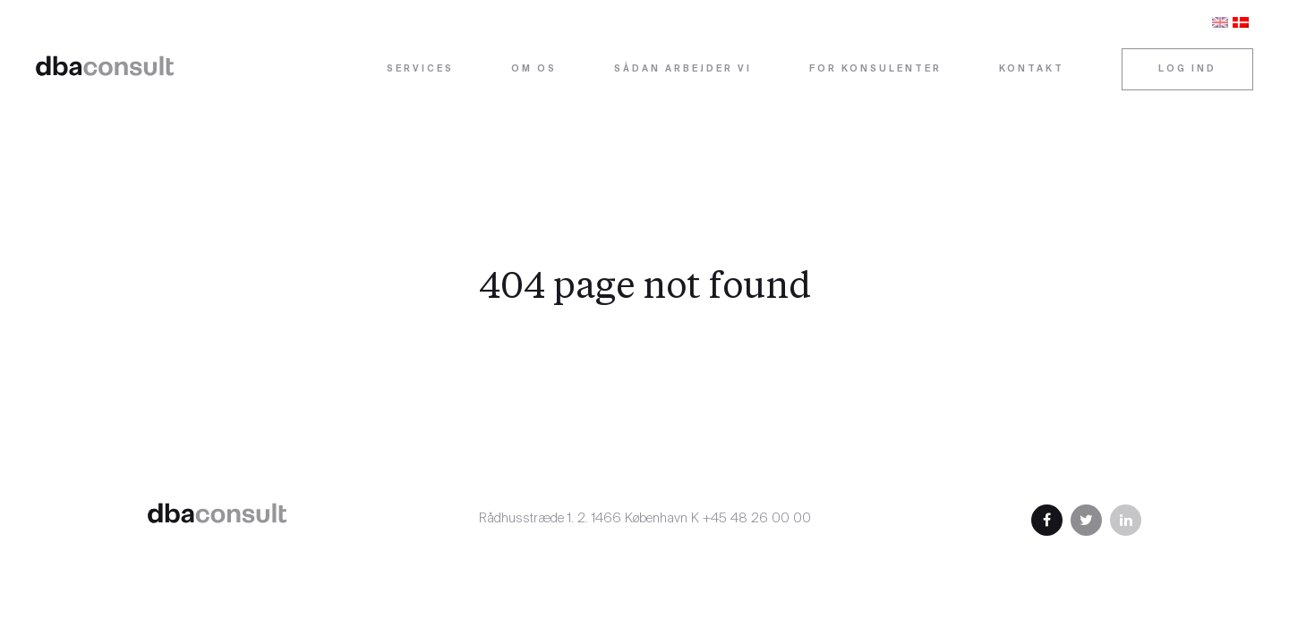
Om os (534, 69)
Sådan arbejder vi (683, 69)
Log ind (1187, 69)
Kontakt (1031, 69)
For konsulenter (875, 69)
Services (420, 69)
